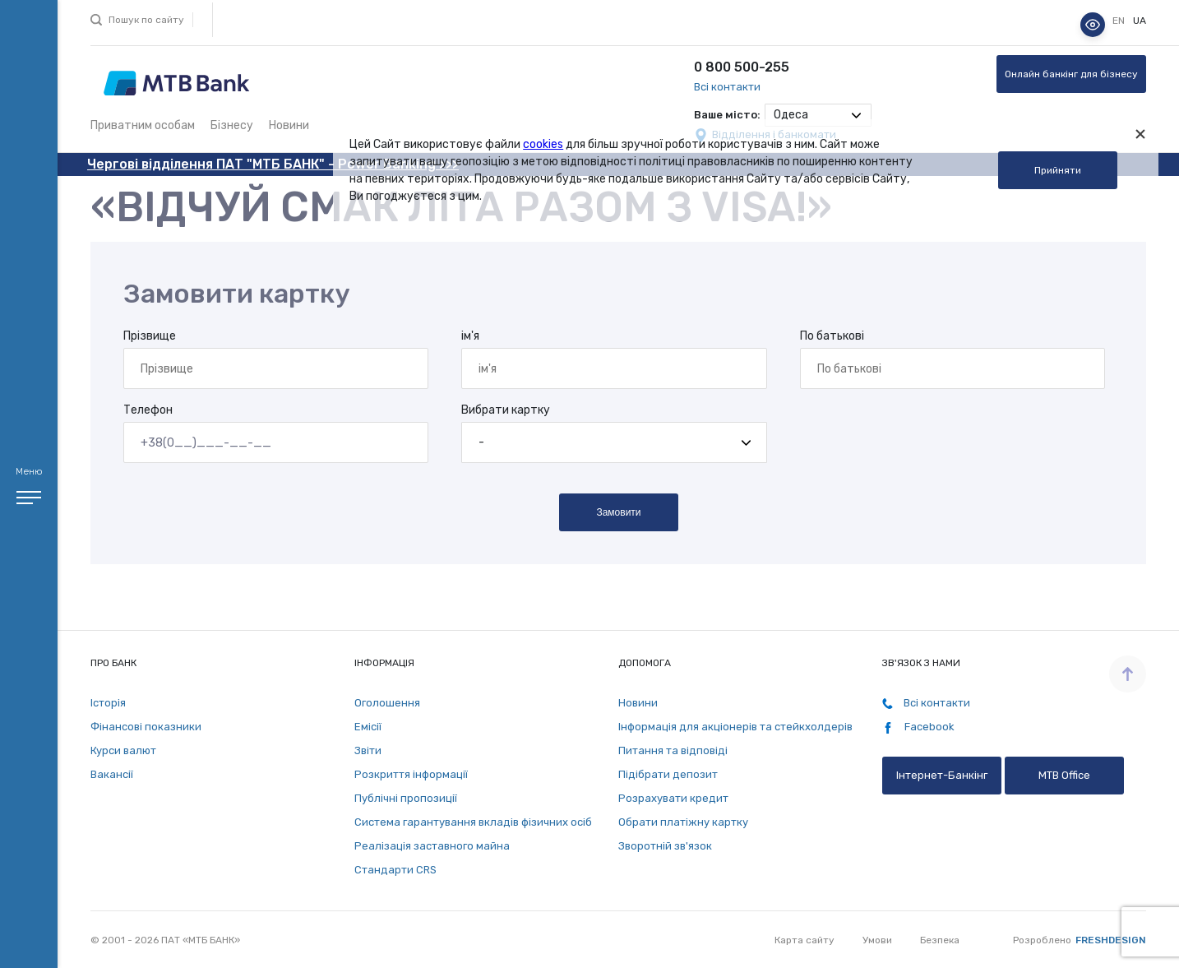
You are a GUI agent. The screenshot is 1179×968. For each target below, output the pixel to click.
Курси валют (123, 750)
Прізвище (149, 336)
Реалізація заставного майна (432, 846)
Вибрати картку (505, 410)
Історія (108, 703)
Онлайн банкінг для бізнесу (1071, 74)
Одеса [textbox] (791, 115)
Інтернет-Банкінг (941, 775)
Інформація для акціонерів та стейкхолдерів (735, 726)
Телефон (148, 410)
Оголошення (387, 703)
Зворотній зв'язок (665, 846)
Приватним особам (142, 125)
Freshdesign (1110, 940)
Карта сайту (804, 940)
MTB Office (1064, 775)
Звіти (367, 750)
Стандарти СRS (395, 870)
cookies (543, 144)
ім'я (470, 336)
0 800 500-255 (741, 67)
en (1119, 20)
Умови (877, 940)
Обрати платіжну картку (683, 822)
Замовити (618, 512)
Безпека (939, 940)
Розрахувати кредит (673, 798)
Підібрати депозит (668, 774)
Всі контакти (727, 87)
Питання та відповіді (673, 750)
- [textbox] (481, 442)
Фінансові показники (145, 726)
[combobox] (818, 115)
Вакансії (111, 774)
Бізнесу (231, 125)
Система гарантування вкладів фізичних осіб (473, 822)
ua (1139, 20)
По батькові (832, 336)
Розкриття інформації (411, 774)
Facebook (918, 727)
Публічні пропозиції (405, 798)
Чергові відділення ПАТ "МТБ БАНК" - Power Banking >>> (273, 164)
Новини (289, 125)
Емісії (367, 726)
